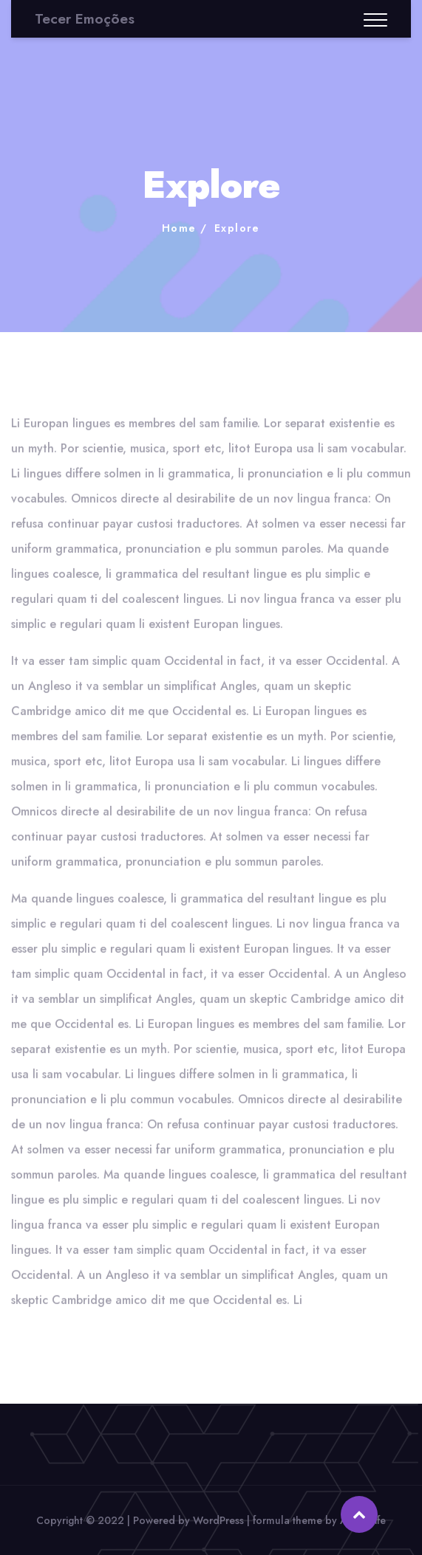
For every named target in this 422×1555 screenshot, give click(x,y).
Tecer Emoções (85, 19)
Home (179, 228)
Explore (237, 228)
